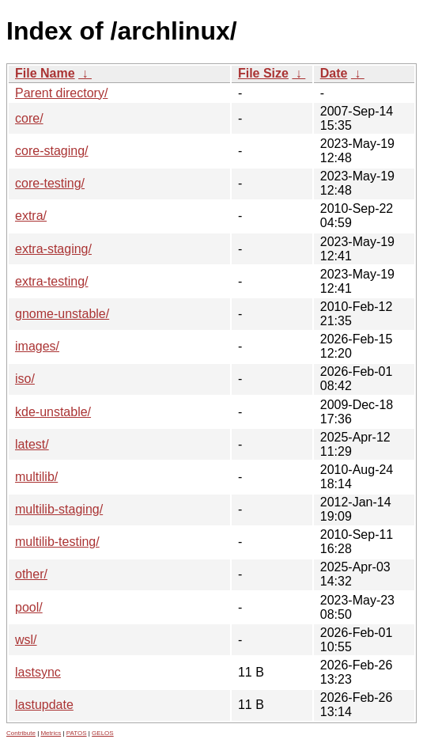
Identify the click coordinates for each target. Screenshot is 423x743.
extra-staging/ (53, 249)
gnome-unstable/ (62, 313)
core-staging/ (52, 150)
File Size (263, 73)
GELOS (103, 733)
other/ (31, 574)
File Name (45, 73)
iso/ (25, 378)
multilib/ (36, 476)
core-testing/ (50, 183)
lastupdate (44, 704)
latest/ (32, 444)
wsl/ (26, 639)
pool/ (29, 607)
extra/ (31, 215)
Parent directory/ (61, 93)
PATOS (76, 733)
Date (334, 73)
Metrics (50, 733)
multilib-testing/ (57, 541)
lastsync (38, 672)
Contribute (21, 733)
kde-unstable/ (53, 412)
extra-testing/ (51, 281)
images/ (37, 346)
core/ (29, 118)
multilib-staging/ (59, 509)
